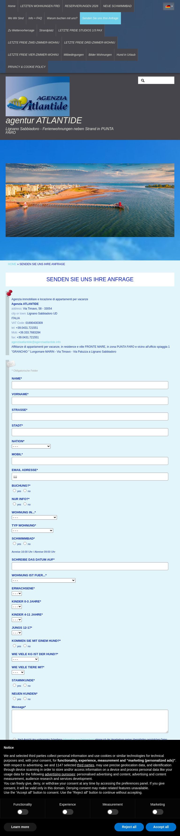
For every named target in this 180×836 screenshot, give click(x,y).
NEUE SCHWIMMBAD (117, 6)
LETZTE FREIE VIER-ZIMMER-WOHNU (33, 54)
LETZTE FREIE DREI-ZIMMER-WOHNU (89, 42)
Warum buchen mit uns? (62, 18)
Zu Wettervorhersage (21, 30)
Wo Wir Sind (16, 18)
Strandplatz (46, 30)
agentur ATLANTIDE (44, 120)
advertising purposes (60, 774)
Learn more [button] (20, 827)
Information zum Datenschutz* (78, 739)
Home (11, 6)
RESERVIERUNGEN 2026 (81, 6)
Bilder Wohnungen (100, 54)
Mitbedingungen (74, 54)
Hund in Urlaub (126, 54)
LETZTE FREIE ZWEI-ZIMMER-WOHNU (33, 42)
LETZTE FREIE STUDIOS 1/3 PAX (80, 30)
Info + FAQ (35, 18)
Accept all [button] (161, 827)
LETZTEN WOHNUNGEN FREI (40, 6)
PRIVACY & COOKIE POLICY (27, 67)
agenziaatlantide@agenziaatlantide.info (36, 342)
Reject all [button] (129, 827)
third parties (85, 765)
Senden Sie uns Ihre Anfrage (100, 18)
